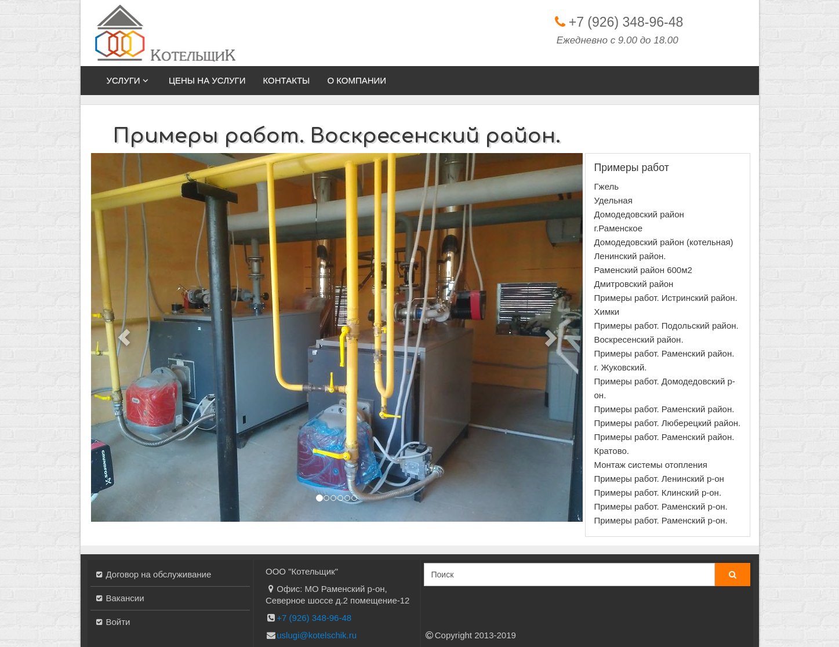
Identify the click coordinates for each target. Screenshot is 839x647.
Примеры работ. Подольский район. (666, 325)
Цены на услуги (207, 80)
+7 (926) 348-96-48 (626, 22)
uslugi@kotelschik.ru (317, 635)
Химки (607, 312)
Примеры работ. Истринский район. (666, 298)
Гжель (606, 186)
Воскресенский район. (639, 339)
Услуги (129, 80)
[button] (124, 337)
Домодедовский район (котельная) (663, 242)
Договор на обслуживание (159, 574)
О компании (356, 80)
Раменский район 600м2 (643, 270)
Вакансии (125, 598)
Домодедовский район (639, 214)
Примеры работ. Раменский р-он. (661, 506)
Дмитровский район (634, 284)
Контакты (286, 80)
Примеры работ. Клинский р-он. (658, 492)
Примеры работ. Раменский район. (664, 409)
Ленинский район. (630, 256)
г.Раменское (618, 228)
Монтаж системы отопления (650, 465)
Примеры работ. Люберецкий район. (667, 423)
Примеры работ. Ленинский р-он (659, 479)
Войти (118, 622)
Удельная (613, 200)
